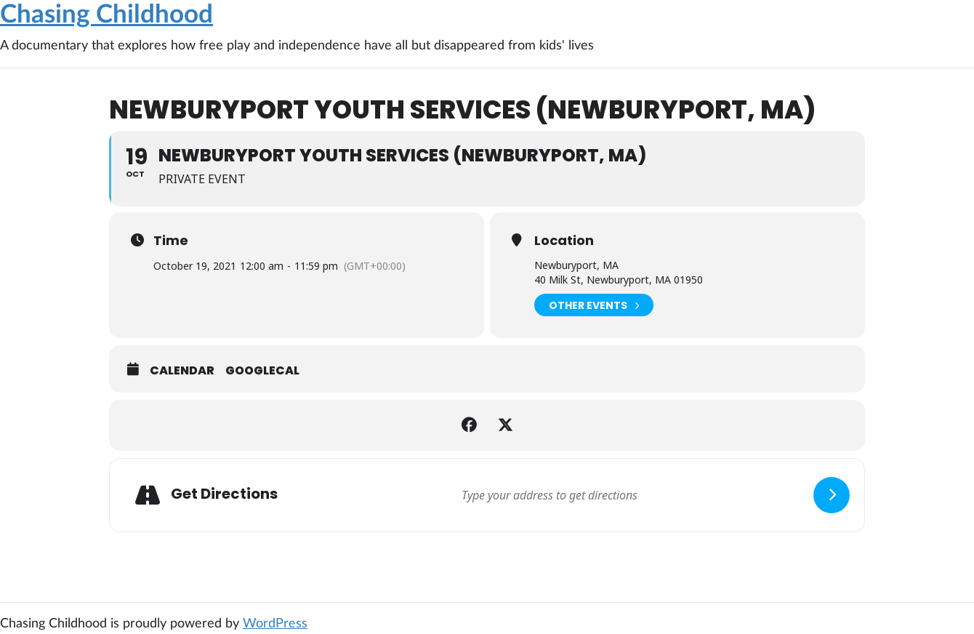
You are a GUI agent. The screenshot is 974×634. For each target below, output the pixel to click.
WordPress (275, 623)
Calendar (182, 371)
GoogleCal (262, 371)
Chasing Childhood (106, 15)
